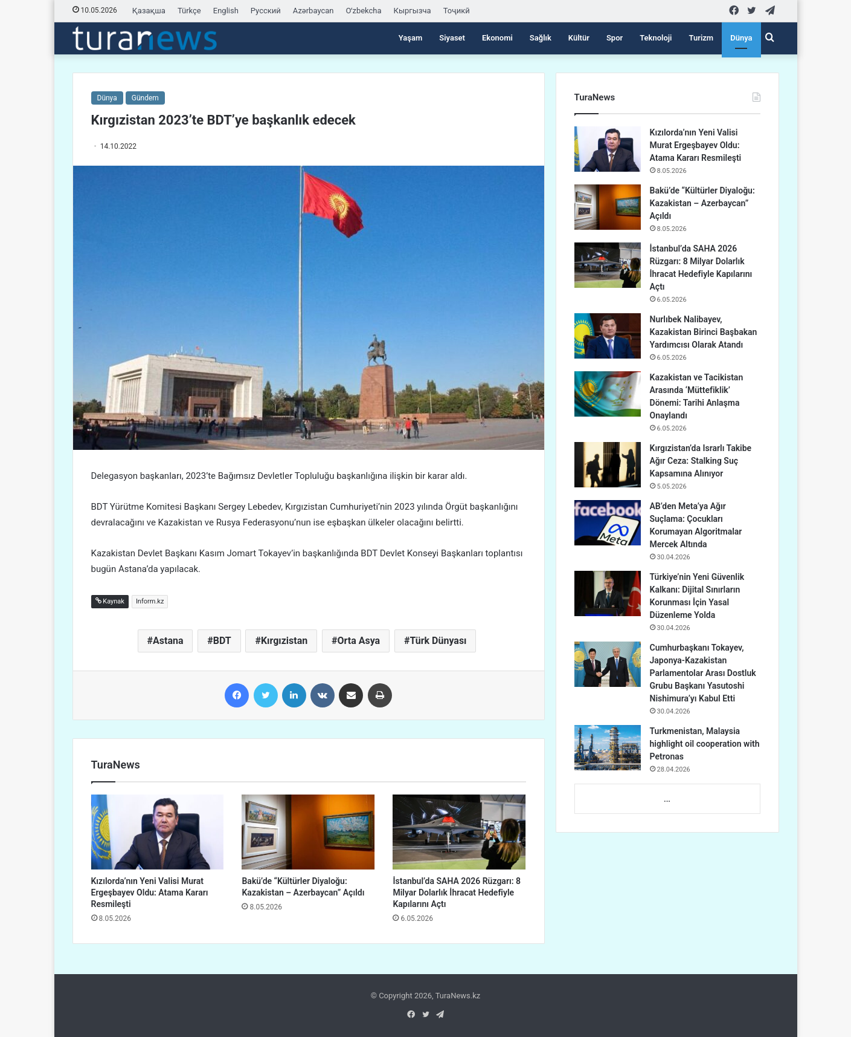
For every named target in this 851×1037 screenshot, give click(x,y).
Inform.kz (150, 601)
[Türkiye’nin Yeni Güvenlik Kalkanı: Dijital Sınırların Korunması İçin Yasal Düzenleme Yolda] (607, 593)
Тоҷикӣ (456, 10)
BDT (222, 640)
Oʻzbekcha (364, 10)
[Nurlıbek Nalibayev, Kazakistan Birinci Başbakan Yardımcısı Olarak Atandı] (607, 336)
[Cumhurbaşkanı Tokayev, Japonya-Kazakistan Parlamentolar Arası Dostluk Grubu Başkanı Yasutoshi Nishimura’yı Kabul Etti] (607, 664)
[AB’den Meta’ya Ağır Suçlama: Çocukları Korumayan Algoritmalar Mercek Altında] (607, 522)
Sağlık (540, 37)
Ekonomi (497, 37)
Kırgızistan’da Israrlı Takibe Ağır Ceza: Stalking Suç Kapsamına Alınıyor (701, 460)
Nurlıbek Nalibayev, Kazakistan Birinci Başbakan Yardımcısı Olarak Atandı (703, 331)
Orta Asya (358, 640)
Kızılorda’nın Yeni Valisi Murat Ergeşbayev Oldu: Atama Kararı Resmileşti (149, 892)
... (667, 799)
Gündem (145, 98)
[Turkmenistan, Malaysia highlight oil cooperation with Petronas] (607, 747)
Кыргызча (412, 10)
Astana (168, 640)
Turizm (701, 37)
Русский (266, 10)
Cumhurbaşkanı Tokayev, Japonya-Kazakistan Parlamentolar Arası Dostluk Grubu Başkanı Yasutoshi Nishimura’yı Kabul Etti (703, 673)
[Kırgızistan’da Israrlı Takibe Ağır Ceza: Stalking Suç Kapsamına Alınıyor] (607, 464)
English (226, 10)
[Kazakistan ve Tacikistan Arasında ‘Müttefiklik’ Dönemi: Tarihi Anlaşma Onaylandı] (607, 394)
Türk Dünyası (437, 640)
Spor (614, 37)
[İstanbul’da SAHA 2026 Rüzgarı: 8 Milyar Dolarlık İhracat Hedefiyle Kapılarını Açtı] (459, 832)
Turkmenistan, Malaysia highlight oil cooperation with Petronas (705, 743)
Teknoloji (656, 37)
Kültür (578, 37)
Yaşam (411, 37)
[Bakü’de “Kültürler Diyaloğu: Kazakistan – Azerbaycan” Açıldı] (308, 832)
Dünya (741, 37)
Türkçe (189, 10)
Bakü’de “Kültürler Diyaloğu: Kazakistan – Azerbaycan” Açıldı (702, 203)
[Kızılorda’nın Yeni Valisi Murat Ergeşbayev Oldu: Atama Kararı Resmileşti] (157, 832)
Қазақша (148, 10)
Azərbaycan (313, 10)
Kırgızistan (284, 640)
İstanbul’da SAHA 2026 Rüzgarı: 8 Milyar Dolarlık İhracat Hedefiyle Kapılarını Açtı (456, 892)
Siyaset (452, 37)
